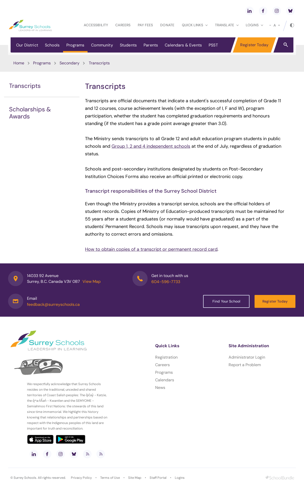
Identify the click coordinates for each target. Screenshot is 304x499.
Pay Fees (145, 25)
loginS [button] (254, 25)
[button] (286, 44)
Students (128, 45)
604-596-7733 (165, 281)
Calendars (164, 380)
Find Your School (226, 301)
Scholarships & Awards (30, 112)
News (160, 387)
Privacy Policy (81, 478)
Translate (227, 25)
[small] (270, 25)
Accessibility (96, 25)
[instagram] (276, 11)
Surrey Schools (25, 478)
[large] (279, 25)
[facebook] (263, 11)
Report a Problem (245, 364)
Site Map (134, 478)
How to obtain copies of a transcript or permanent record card (151, 249)
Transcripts (25, 86)
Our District (27, 45)
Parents (151, 45)
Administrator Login (247, 357)
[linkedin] (249, 11)
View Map (91, 281)
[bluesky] (290, 11)
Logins (180, 478)
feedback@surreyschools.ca (53, 304)
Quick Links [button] (195, 25)
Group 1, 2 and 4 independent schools (151, 146)
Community (102, 45)
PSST (213, 45)
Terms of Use (110, 478)
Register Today (254, 44)
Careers (122, 25)
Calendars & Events (183, 45)
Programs (75, 45)
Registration (166, 357)
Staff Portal (158, 478)
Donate (167, 25)
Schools (52, 45)
